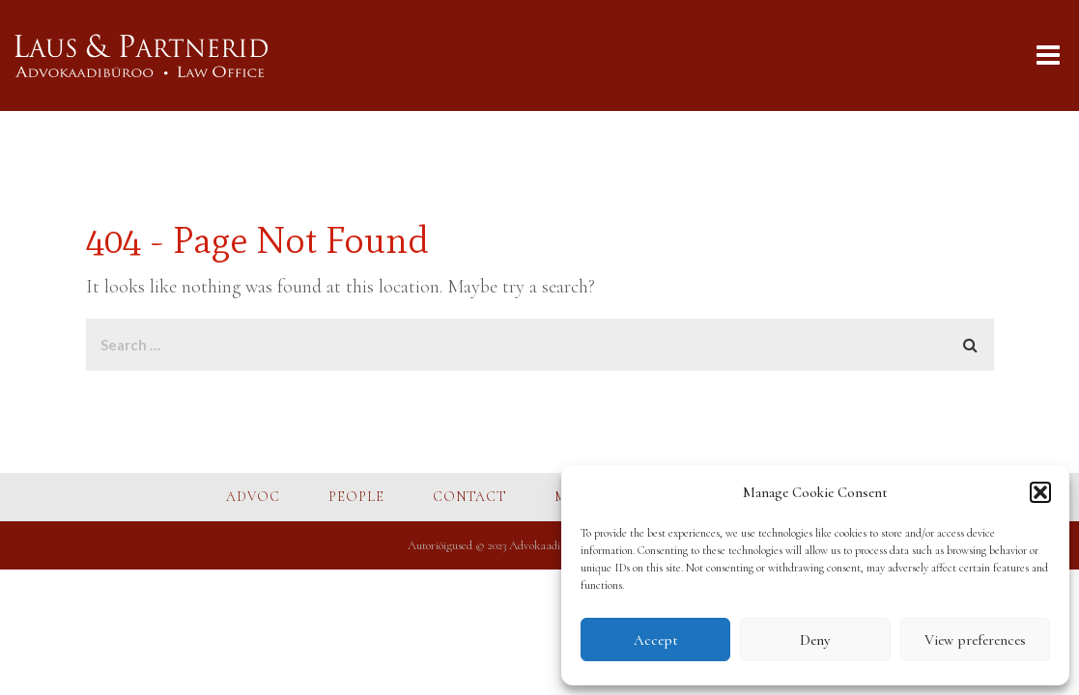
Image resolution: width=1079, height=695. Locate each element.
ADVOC (253, 496)
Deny (815, 640)
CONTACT (469, 496)
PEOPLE (356, 496)
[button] (1040, 492)
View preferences (975, 640)
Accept (656, 640)
